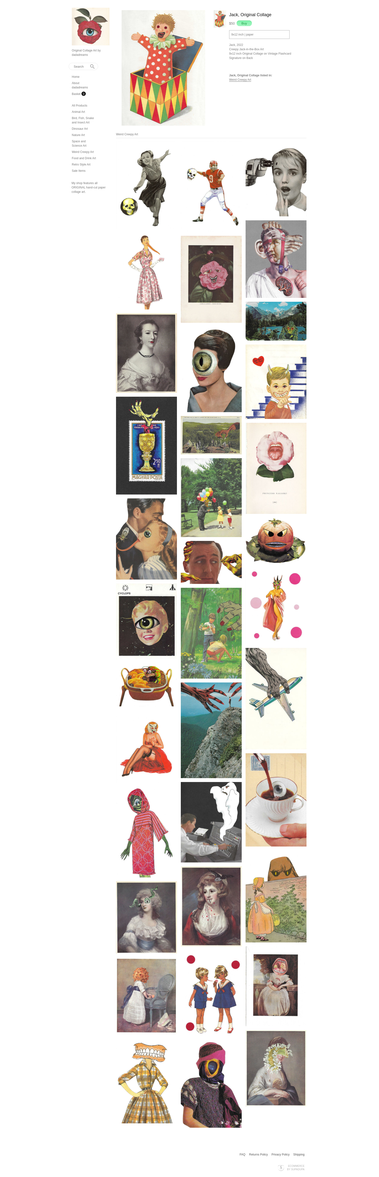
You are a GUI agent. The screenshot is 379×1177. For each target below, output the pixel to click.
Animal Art (78, 112)
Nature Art (78, 135)
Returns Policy (258, 1154)
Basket (76, 94)
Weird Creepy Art (83, 152)
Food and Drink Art (84, 158)
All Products (79, 105)
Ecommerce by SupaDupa (296, 1167)
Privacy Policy (280, 1154)
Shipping (299, 1154)
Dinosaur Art (80, 128)
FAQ (242, 1154)
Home (76, 77)
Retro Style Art (81, 164)
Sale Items (79, 170)
